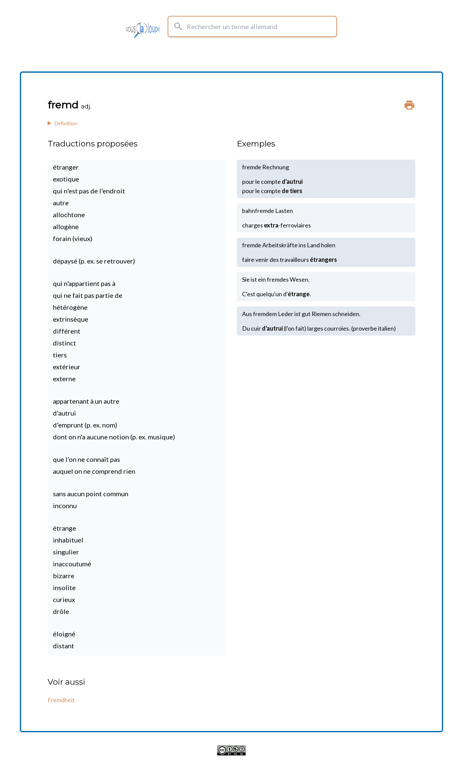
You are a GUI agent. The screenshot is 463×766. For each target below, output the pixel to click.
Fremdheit (61, 700)
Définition (65, 123)
